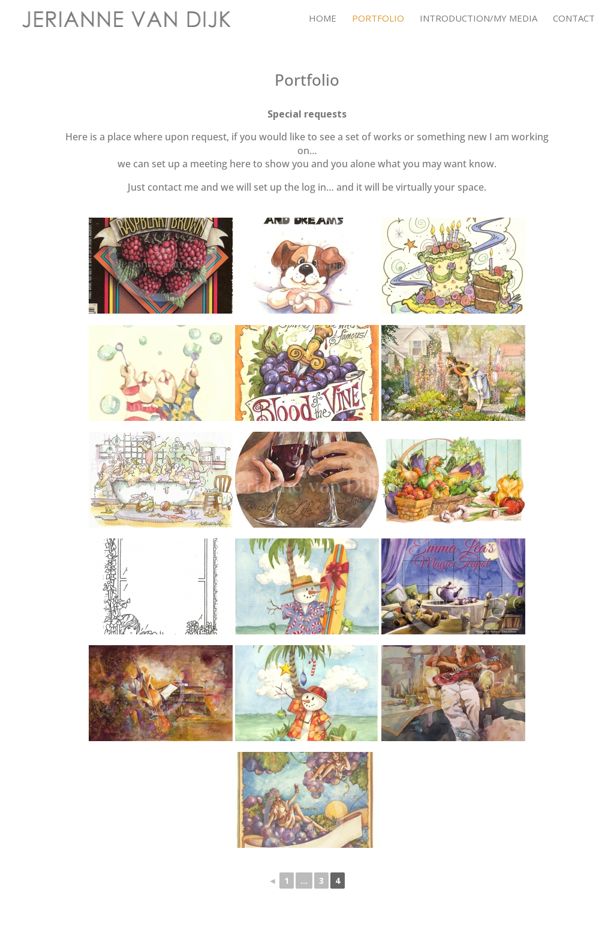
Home (322, 19)
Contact (574, 19)
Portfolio (378, 19)
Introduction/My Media (478, 19)
